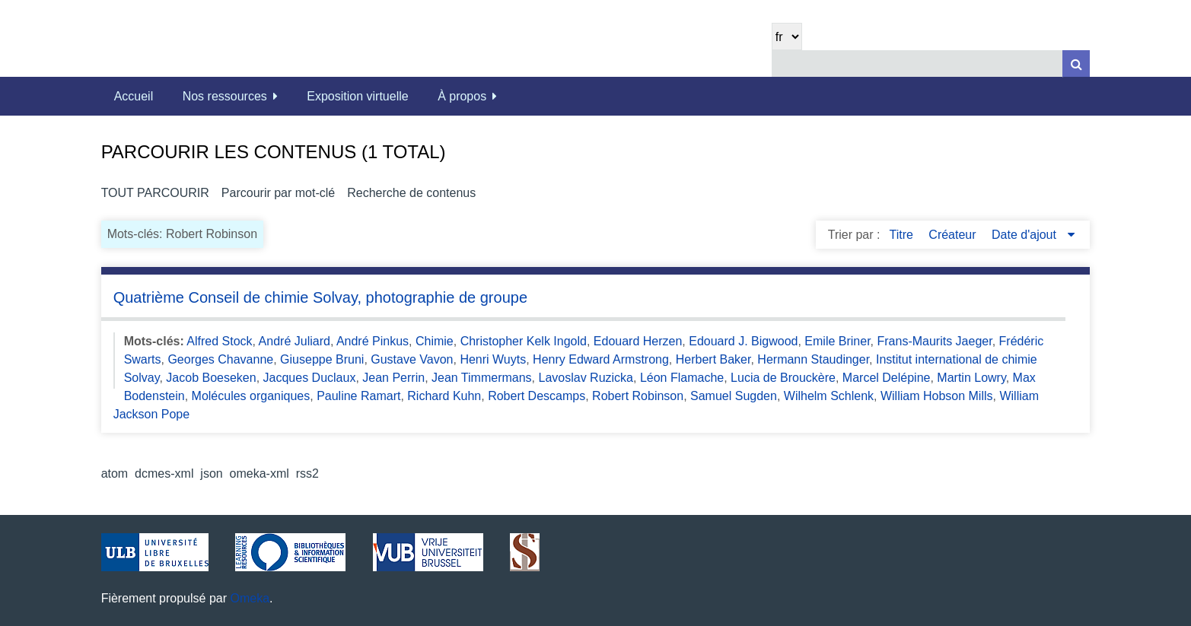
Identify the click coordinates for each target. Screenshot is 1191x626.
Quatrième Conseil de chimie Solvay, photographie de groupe (320, 297)
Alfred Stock (219, 341)
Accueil (134, 96)
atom (115, 473)
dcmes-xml (164, 473)
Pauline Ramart (358, 395)
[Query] (931, 63)
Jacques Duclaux (309, 377)
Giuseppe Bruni (322, 359)
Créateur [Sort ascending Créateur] (953, 234)
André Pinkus (372, 341)
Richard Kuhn (444, 395)
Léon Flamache (682, 377)
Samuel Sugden (733, 395)
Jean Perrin (393, 377)
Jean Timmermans (481, 377)
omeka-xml (259, 473)
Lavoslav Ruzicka (586, 377)
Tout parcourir (155, 192)
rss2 (307, 473)
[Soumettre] (1076, 63)
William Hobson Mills (937, 395)
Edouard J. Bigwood (743, 341)
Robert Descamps (536, 395)
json (211, 473)
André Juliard (294, 341)
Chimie (435, 341)
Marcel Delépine (886, 377)
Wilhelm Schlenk (829, 395)
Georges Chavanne (220, 359)
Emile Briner (837, 341)
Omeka (249, 598)
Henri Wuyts (493, 359)
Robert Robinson (637, 395)
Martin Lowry (971, 377)
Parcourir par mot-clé (278, 192)
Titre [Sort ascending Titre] (902, 234)
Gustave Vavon (412, 359)
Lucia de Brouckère (783, 377)
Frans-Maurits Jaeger (934, 341)
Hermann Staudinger (813, 359)
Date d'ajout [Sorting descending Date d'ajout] (1025, 234)
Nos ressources (225, 96)
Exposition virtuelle (357, 96)
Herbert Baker (713, 359)
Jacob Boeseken (211, 377)
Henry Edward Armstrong (601, 359)
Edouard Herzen (638, 341)
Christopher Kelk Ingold (523, 341)
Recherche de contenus (411, 192)
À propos (462, 96)
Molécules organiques (251, 395)
